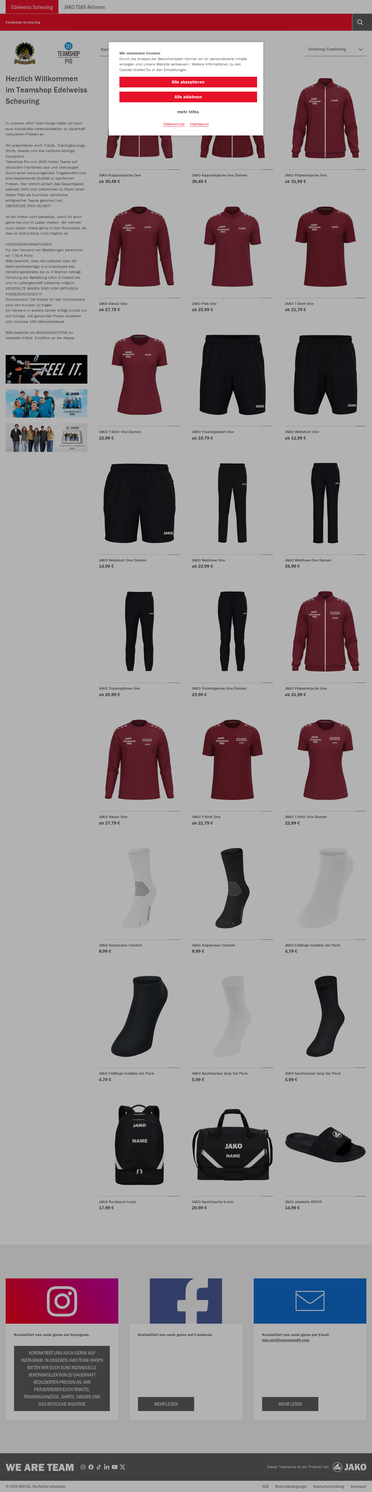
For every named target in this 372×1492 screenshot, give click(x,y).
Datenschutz (174, 123)
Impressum (199, 123)
